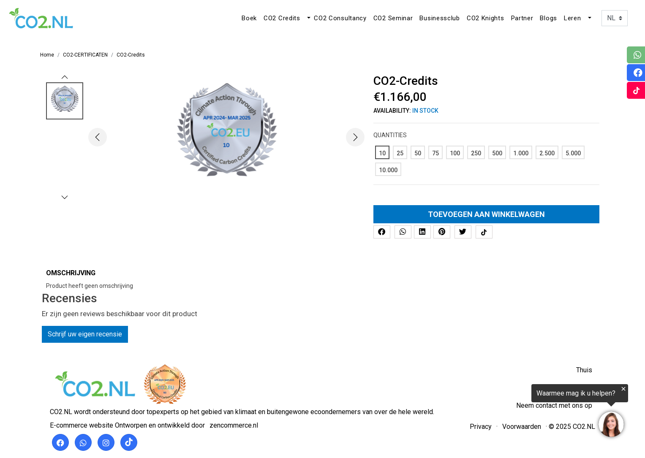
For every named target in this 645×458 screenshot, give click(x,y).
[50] (418, 152)
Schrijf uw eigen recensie (85, 334)
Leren (572, 18)
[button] (307, 18)
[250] (476, 152)
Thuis (584, 370)
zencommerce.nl (234, 425)
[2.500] (547, 152)
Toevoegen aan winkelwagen (486, 214)
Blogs (548, 18)
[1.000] (520, 152)
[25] (400, 152)
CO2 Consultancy (340, 18)
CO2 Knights (485, 18)
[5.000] (573, 152)
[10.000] (388, 169)
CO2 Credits (282, 18)
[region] (541, 412)
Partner (522, 18)
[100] (455, 152)
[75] (435, 152)
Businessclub (439, 18)
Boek (249, 18)
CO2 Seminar (393, 18)
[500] (497, 152)
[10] (382, 152)
